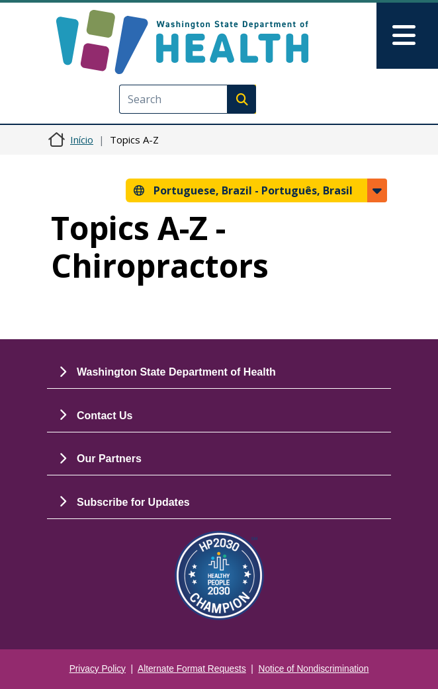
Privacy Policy (97, 669)
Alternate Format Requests (192, 669)
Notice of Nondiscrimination (314, 669)
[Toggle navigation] (407, 36)
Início (81, 139)
